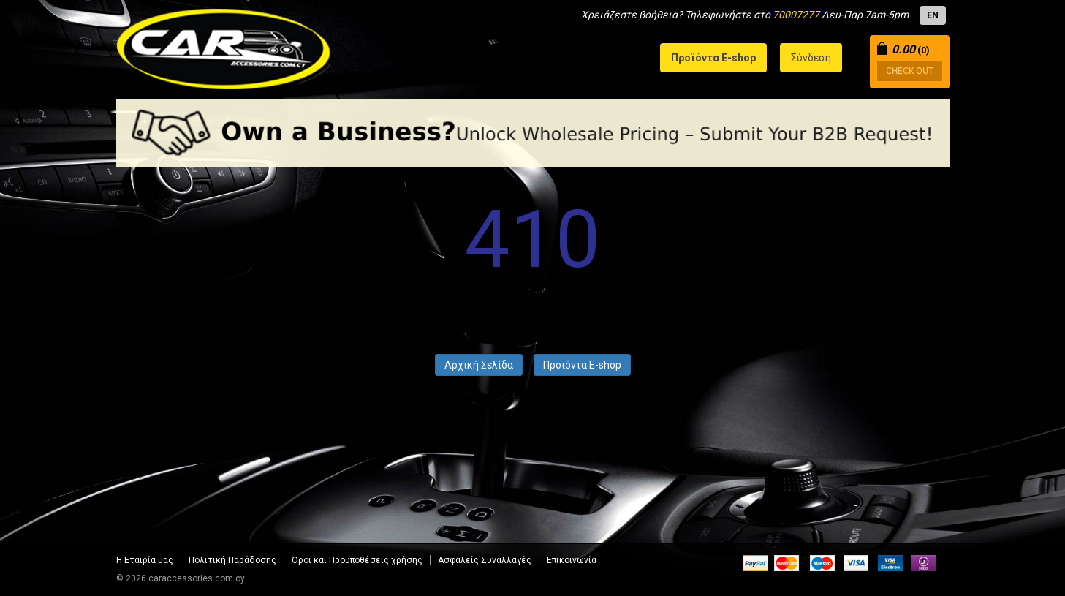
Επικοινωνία (571, 560)
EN (933, 15)
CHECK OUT (909, 71)
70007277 (796, 14)
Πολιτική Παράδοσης (232, 560)
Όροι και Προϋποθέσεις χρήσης (357, 560)
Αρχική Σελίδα (478, 365)
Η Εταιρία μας (144, 560)
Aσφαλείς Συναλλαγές (484, 560)
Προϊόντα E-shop (582, 365)
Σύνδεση (811, 58)
